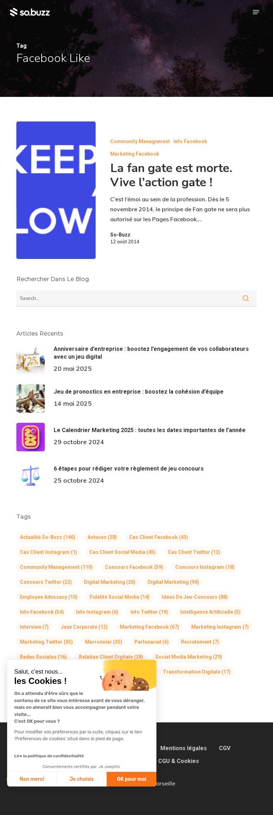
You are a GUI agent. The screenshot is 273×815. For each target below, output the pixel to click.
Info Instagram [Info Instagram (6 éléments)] (97, 612)
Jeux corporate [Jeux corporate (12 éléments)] (84, 627)
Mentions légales (183, 748)
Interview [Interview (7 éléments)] (34, 627)
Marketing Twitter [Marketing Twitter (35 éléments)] (46, 642)
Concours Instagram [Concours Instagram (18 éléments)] (205, 567)
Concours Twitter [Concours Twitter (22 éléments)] (46, 582)
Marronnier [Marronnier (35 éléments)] (103, 642)
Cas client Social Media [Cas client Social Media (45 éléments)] (122, 552)
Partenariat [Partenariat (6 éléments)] (151, 642)
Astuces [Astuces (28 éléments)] (102, 537)
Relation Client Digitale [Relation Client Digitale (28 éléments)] (111, 657)
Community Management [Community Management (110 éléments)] (56, 567)
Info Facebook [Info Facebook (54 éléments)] (42, 612)
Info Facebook (190, 141)
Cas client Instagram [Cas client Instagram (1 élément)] (48, 552)
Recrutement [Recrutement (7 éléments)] (200, 642)
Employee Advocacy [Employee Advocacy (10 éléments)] (48, 597)
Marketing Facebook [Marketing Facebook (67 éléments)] (149, 627)
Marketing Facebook (134, 154)
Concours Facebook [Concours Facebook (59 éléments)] (134, 567)
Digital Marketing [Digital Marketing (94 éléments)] (173, 582)
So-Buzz (120, 235)
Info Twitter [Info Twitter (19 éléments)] (149, 612)
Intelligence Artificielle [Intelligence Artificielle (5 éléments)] (210, 612)
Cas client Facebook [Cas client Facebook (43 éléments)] (158, 537)
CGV (224, 748)
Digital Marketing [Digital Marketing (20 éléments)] (109, 582)
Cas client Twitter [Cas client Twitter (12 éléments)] (194, 552)
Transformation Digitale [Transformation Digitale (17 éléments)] (197, 672)
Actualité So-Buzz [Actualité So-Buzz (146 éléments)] (47, 537)
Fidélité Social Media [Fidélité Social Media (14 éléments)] (120, 597)
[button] (256, 12)
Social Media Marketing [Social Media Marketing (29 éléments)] (188, 657)
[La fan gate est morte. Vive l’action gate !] (56, 190)
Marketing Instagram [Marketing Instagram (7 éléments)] (220, 627)
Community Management (140, 141)
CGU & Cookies (178, 761)
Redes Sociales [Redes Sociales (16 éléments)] (43, 657)
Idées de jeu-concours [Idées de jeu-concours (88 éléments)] (195, 597)
